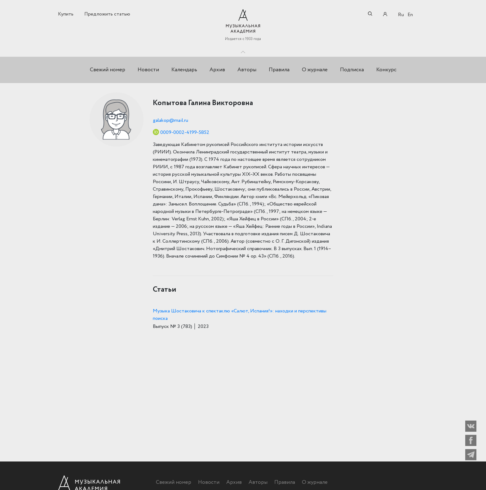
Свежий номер (107, 70)
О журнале (315, 70)
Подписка (352, 70)
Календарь (184, 70)
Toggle (243, 50)
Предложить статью (107, 14)
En (410, 14)
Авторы (246, 70)
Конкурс (386, 70)
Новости (148, 70)
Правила (279, 70)
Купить (65, 14)
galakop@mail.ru (170, 120)
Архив (217, 70)
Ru (401, 14)
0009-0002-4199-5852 (184, 132)
